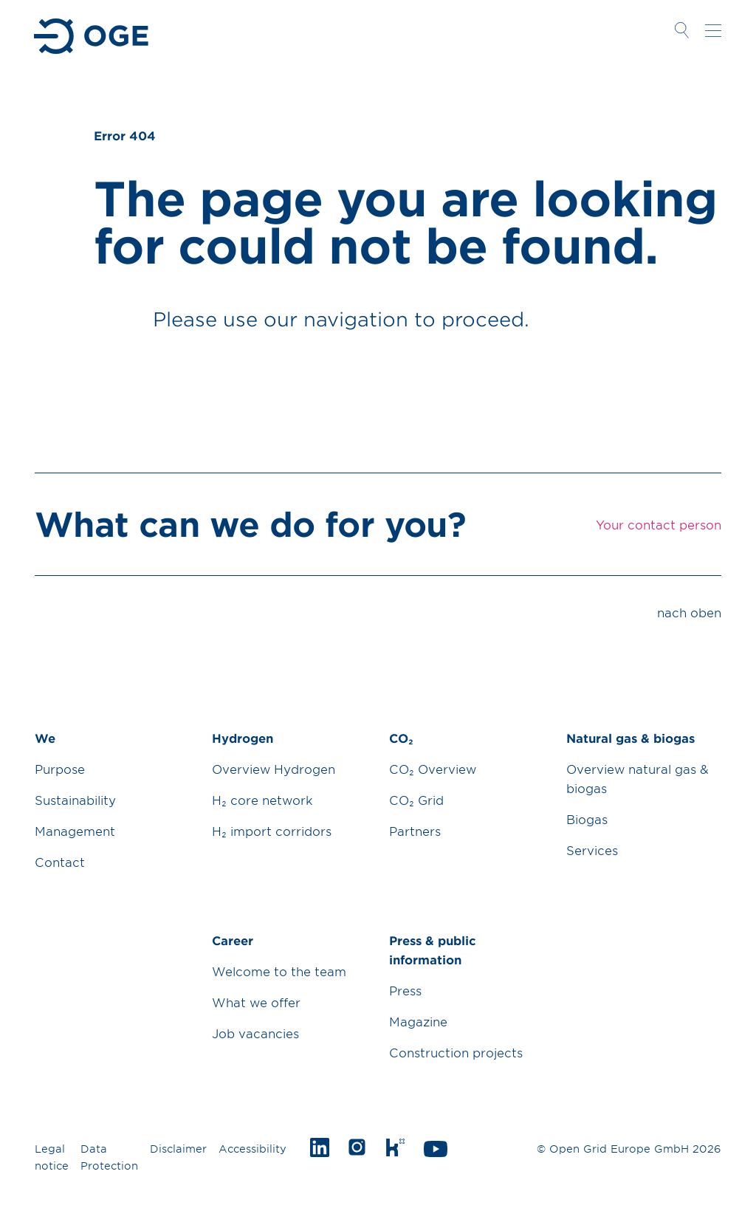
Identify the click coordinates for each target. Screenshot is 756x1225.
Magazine (418, 1021)
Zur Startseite (92, 36)
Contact (60, 861)
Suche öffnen (681, 30)
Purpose (60, 768)
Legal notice (52, 1157)
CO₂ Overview (432, 768)
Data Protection (109, 1157)
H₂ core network (262, 799)
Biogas (587, 818)
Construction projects (456, 1052)
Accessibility (252, 1148)
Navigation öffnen (713, 30)
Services (592, 850)
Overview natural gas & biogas (637, 778)
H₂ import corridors (271, 830)
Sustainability (75, 799)
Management (75, 830)
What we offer (256, 1002)
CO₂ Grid (416, 799)
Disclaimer (178, 1148)
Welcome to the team (279, 971)
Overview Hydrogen (273, 768)
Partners (415, 830)
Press (405, 990)
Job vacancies (255, 1033)
